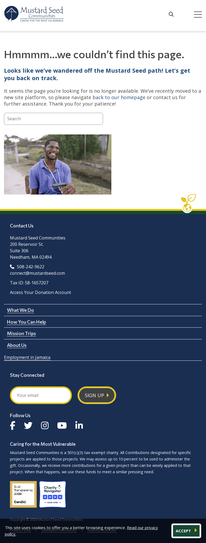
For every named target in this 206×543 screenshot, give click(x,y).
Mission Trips (21, 333)
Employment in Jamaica (27, 357)
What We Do (20, 310)
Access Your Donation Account (40, 292)
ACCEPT (184, 530)
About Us (17, 345)
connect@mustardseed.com (37, 273)
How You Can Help (26, 322)
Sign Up (94, 395)
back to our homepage (119, 97)
